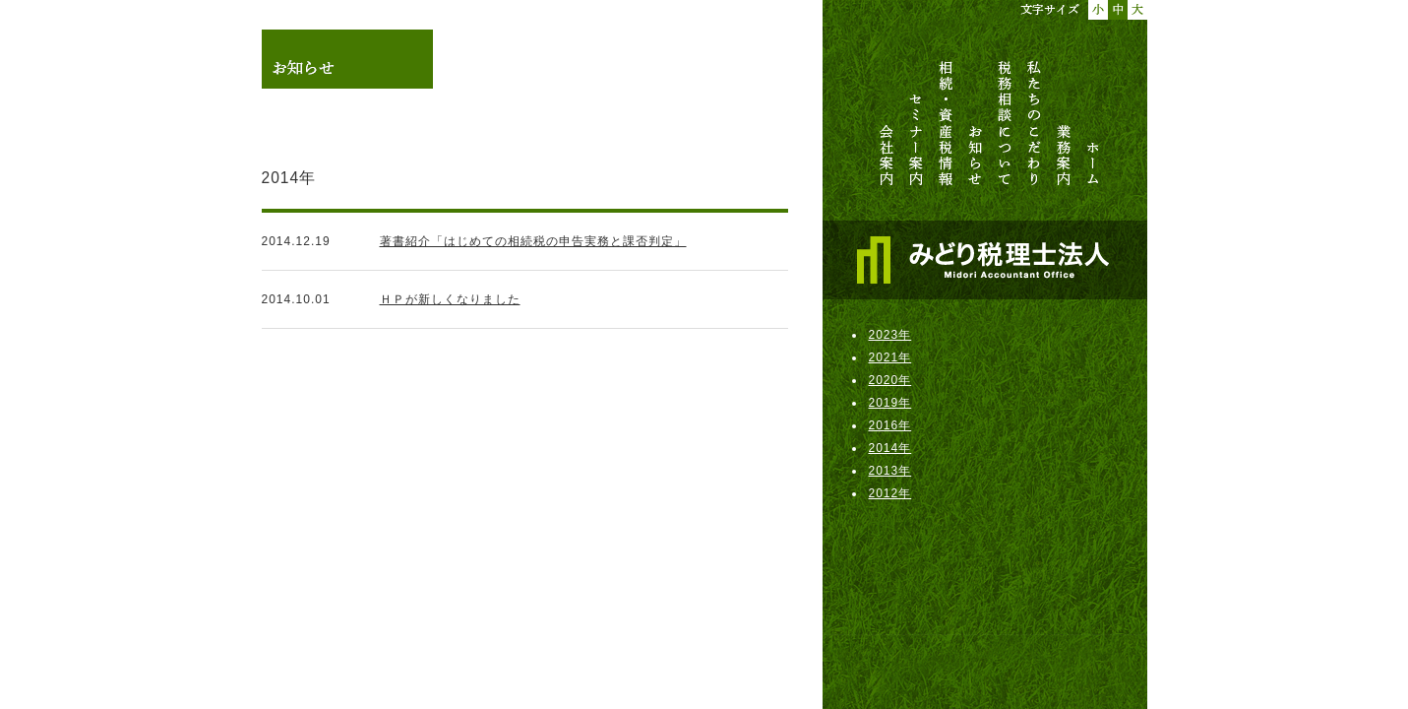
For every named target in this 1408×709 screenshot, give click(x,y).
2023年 (890, 335)
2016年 (890, 425)
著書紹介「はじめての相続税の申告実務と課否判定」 (533, 241)
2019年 (890, 403)
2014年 (890, 448)
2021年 (890, 357)
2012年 (890, 493)
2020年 (890, 380)
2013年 (890, 471)
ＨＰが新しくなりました (450, 299)
